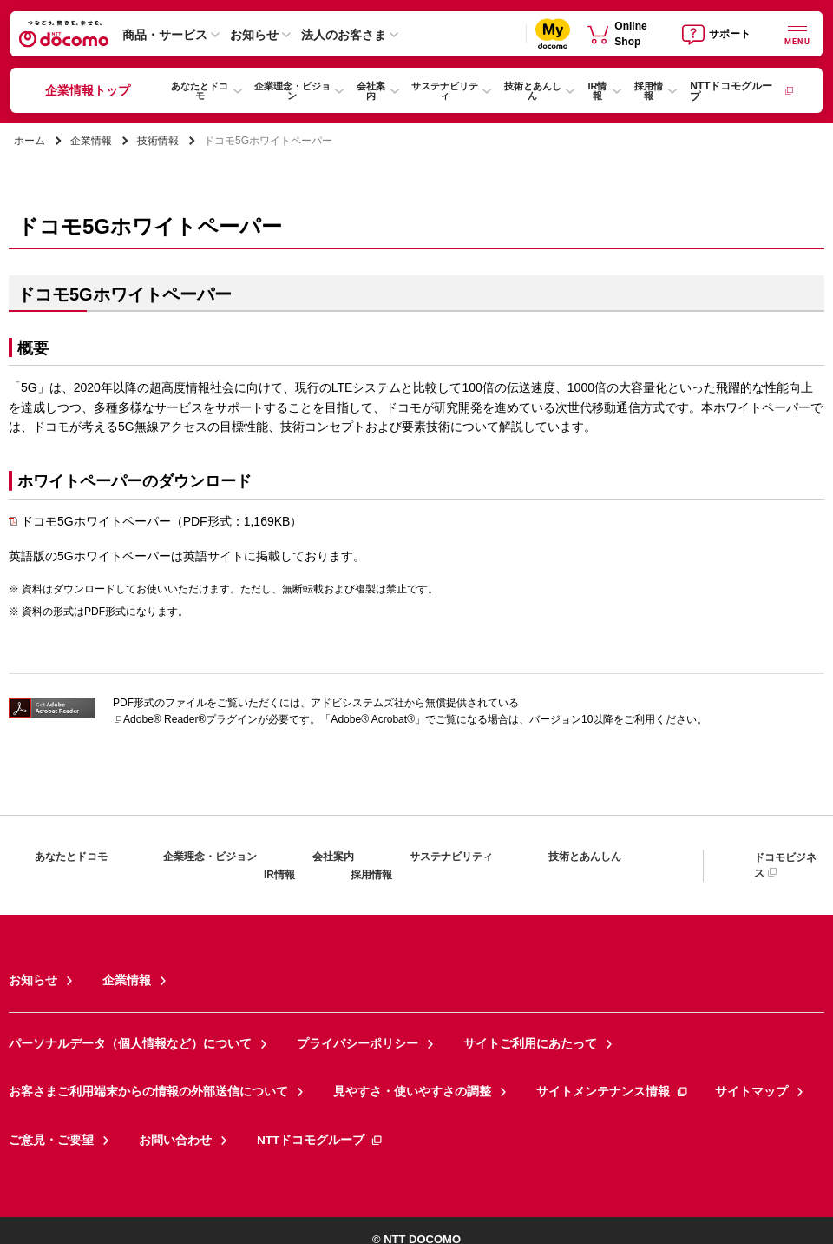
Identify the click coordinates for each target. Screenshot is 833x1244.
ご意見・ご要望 (45, 1123)
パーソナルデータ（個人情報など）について (113, 1036)
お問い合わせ (158, 1123)
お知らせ (254, 35)
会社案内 (371, 91)
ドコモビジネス (785, 865)
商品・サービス (164, 35)
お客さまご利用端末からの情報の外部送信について (128, 1080)
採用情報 (648, 91)
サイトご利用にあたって (468, 1036)
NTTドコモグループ (741, 91)
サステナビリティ (444, 91)
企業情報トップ (87, 90)
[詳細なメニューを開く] (797, 33)
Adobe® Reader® (159, 719)
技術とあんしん (532, 91)
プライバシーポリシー (314, 1036)
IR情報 (597, 91)
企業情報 (91, 141)
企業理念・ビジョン (292, 91)
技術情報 (158, 141)
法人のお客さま (343, 35)
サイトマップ (664, 1080)
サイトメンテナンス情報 (540, 1080)
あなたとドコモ (199, 91)
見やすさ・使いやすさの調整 (361, 1080)
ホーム (29, 141)
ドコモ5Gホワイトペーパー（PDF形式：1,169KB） (155, 521)
